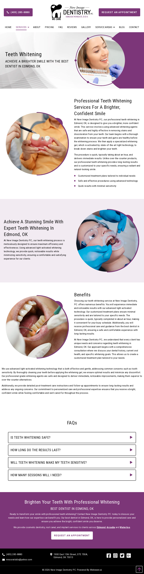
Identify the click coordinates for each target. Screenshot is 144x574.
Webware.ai (96, 570)
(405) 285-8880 (18, 12)
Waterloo (125, 527)
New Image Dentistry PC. (63, 570)
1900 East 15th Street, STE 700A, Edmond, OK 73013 (71, 556)
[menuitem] (8, 27)
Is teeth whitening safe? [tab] (30, 437)
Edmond (101, 527)
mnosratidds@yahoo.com (19, 559)
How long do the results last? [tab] (36, 450)
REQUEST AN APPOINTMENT (72, 535)
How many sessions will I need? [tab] (36, 475)
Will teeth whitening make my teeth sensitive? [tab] (49, 463)
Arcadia (111, 527)
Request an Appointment (119, 12)
